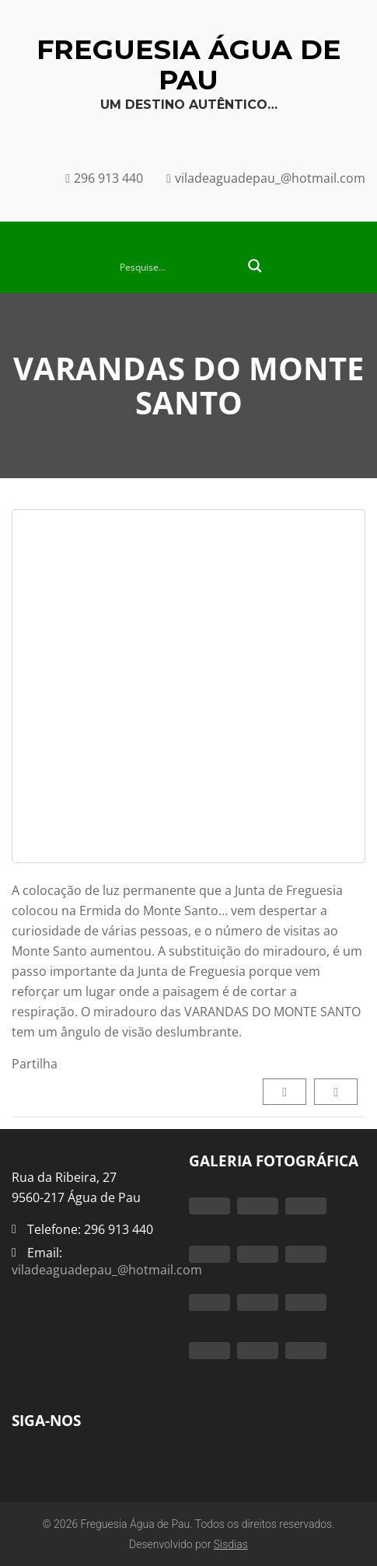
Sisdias (231, 1544)
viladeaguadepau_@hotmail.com (107, 1269)
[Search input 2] (178, 265)
